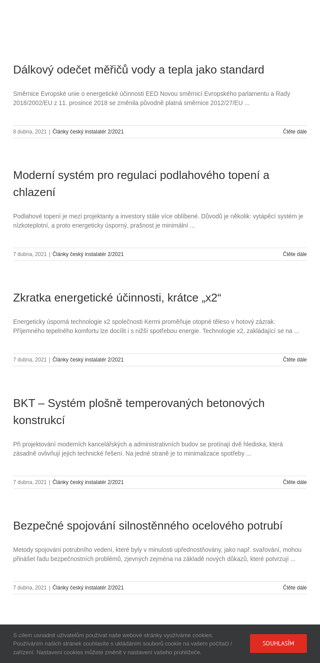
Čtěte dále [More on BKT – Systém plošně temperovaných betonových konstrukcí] (295, 482)
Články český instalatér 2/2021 (88, 132)
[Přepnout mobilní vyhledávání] (284, 13)
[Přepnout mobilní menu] (302, 13)
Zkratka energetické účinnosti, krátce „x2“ (117, 297)
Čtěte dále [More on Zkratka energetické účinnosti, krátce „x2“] (295, 360)
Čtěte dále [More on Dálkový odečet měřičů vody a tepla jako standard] (295, 132)
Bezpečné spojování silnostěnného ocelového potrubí (148, 525)
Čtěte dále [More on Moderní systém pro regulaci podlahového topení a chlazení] (295, 254)
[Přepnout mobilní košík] (267, 13)
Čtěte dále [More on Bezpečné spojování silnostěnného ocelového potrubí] (295, 588)
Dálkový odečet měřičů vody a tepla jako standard (138, 69)
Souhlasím (278, 643)
